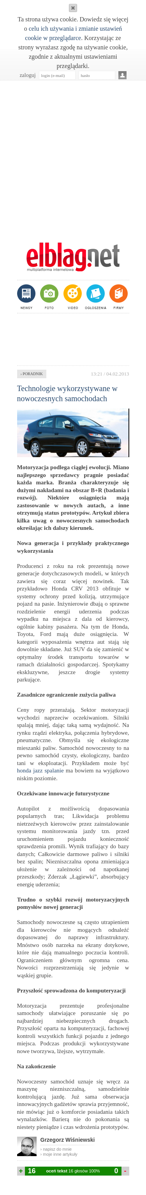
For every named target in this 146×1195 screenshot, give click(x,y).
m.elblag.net (73, 257)
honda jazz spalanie (40, 770)
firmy (117, 296)
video (71, 296)
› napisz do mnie (56, 1149)
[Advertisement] (73, 157)
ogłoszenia (94, 296)
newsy (27, 296)
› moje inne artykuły (58, 1154)
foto (48, 296)
